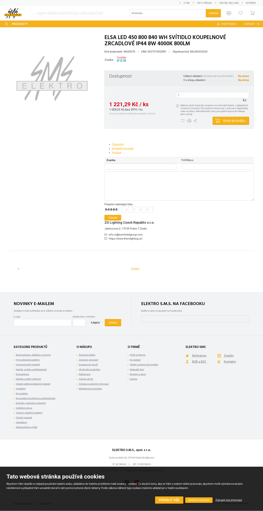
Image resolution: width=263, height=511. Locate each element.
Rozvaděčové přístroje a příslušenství (35, 398)
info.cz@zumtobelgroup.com (126, 234)
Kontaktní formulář (123, 148)
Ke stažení (135, 359)
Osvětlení (21, 388)
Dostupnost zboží (88, 364)
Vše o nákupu (204, 2)
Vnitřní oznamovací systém (144, 364)
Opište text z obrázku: (84, 316)
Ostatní (135, 268)
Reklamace (84, 374)
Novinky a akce (138, 374)
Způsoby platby (87, 355)
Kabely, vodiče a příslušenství (31, 369)
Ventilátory (21, 422)
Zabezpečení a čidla (26, 427)
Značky (229, 355)
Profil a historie (137, 355)
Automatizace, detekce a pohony (33, 355)
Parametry (118, 144)
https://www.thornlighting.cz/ (126, 238)
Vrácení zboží (86, 379)
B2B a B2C (199, 361)
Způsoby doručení (88, 359)
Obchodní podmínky (89, 369)
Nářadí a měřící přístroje (28, 379)
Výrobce (116, 152)
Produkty (20, 24)
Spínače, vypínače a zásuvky (31, 403)
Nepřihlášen (228, 24)
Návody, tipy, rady (229, 2)
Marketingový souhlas (90, 388)
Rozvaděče (22, 393)
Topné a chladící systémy (29, 412)
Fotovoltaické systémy (28, 359)
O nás (187, 2)
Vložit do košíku (234, 121)
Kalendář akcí (137, 369)
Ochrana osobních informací (94, 384)
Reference (199, 355)
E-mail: (17, 316)
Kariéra (133, 379)
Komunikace (22, 374)
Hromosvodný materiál (28, 364)
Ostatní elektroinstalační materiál (33, 384)
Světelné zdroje (24, 408)
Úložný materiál (24, 417)
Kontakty (251, 2)
